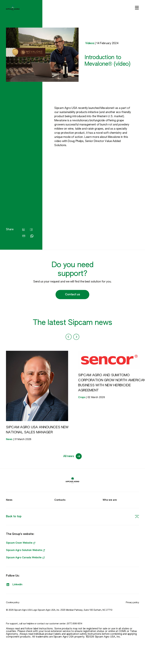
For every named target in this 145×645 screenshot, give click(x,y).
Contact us (72, 294)
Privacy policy (132, 602)
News (9, 500)
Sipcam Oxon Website (20, 543)
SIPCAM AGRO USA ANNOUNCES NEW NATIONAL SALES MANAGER (37, 430)
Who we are (110, 500)
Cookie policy (12, 602)
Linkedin (14, 584)
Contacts (59, 500)
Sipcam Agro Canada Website (25, 557)
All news (72, 456)
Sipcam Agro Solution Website (25, 550)
